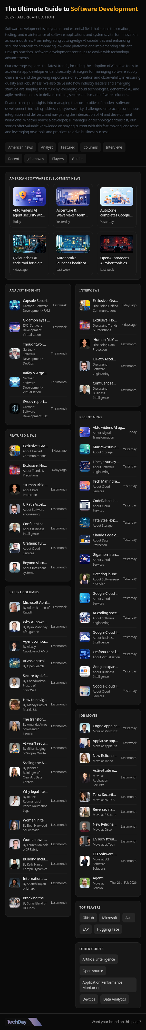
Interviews (114, 147)
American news (20, 147)
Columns (90, 147)
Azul (128, 917)
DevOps (89, 999)
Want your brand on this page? (116, 1021)
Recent (13, 158)
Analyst (47, 147)
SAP (86, 929)
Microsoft (109, 917)
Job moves (35, 158)
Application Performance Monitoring (102, 985)
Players (58, 158)
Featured (68, 147)
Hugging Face (108, 929)
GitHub (88, 917)
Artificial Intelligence (99, 959)
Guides (77, 158)
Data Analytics (114, 999)
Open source (93, 970)
